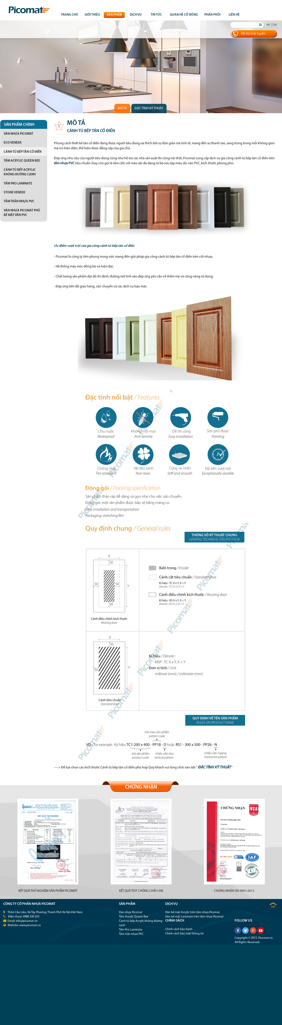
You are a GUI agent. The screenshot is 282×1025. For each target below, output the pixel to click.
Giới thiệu (92, 15)
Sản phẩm (114, 15)
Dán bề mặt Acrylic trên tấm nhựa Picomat (192, 912)
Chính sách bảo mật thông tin (184, 933)
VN (268, 25)
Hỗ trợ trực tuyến (253, 33)
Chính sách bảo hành (178, 929)
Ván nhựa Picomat (18, 134)
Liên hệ (234, 15)
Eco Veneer (13, 142)
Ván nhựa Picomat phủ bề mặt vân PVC (22, 213)
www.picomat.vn (30, 925)
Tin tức (156, 15)
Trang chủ (69, 15)
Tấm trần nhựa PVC (19, 201)
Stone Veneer (14, 192)
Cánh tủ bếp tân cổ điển (23, 152)
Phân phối (212, 15)
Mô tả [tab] (122, 108)
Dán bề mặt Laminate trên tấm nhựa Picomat (194, 916)
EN (275, 25)
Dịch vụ (136, 15)
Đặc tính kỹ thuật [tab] (149, 108)
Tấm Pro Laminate (18, 183)
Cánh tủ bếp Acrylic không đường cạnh (20, 172)
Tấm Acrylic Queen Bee (22, 161)
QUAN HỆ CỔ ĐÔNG (184, 15)
